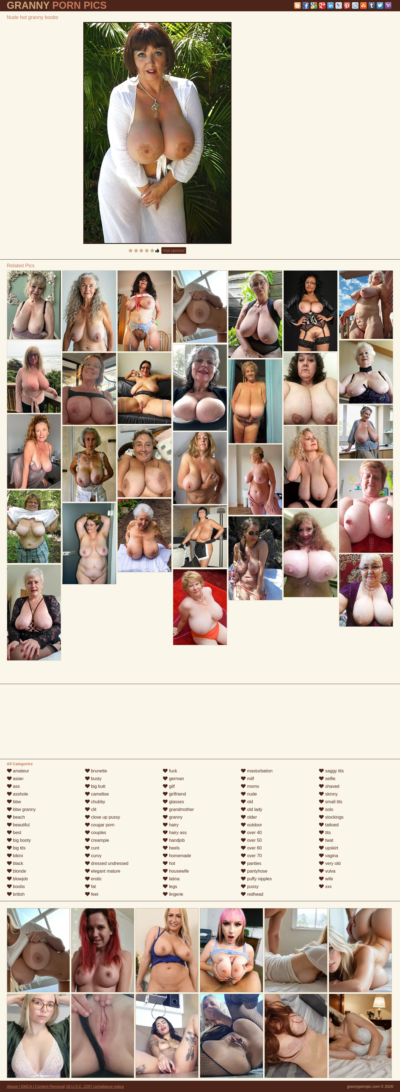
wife (326, 878)
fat (90, 886)
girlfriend (174, 794)
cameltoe (97, 794)
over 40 (251, 832)
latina (171, 878)
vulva (327, 871)
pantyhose (254, 871)
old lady (251, 809)
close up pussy (102, 817)
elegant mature (102, 871)
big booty (19, 840)
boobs (16, 886)
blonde (16, 871)
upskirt (328, 848)
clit (90, 809)
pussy (249, 886)
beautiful (18, 825)
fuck (170, 771)
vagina (328, 855)
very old (329, 863)
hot (169, 863)
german (173, 778)
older (249, 817)
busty (93, 778)
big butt (95, 786)
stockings (331, 817)
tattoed (328, 825)
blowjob (17, 878)
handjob (173, 840)
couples (95, 832)
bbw (14, 801)
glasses (173, 801)
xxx (325, 886)
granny (172, 817)
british (16, 894)
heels (171, 848)
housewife (176, 871)
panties (251, 863)
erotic (93, 878)
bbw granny (21, 809)
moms (250, 786)
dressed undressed (107, 863)
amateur (18, 771)
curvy (93, 855)
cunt (92, 848)
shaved (329, 786)
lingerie (173, 894)
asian (15, 778)
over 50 (251, 840)
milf (247, 778)
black (15, 863)
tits (325, 832)
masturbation (256, 771)
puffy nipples (256, 878)
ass (13, 786)
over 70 (251, 855)
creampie (97, 840)
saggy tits (331, 771)
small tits (330, 801)
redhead (252, 894)
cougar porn (100, 825)
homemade (177, 855)
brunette (96, 771)
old (247, 801)
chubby (95, 801)
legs (170, 886)
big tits (16, 848)
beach (16, 817)
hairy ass (174, 832)
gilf (169, 786)
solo (326, 809)
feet (91, 894)
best (14, 832)
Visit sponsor (174, 250)
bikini (15, 855)
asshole (17, 794)
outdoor (251, 825)
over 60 (251, 848)
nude (249, 794)
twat (326, 840)
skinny (328, 794)
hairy (170, 825)
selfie (327, 778)
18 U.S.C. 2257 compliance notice (95, 1086)
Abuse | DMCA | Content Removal (36, 1086)
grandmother (178, 809)
